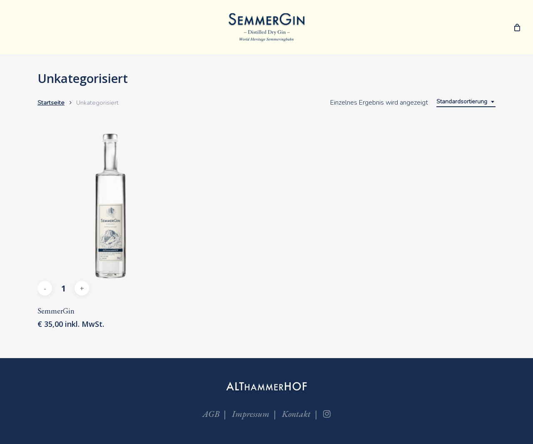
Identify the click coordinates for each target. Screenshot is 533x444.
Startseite (51, 102)
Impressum (250, 414)
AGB (210, 414)
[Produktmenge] (63, 288)
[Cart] (516, 27)
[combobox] (466, 102)
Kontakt (296, 414)
